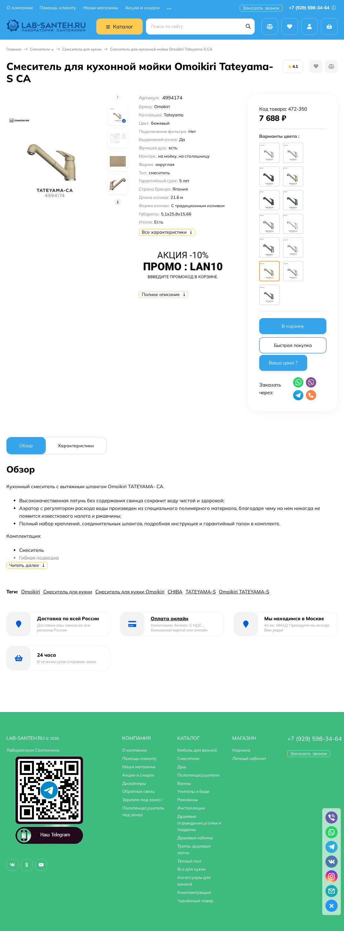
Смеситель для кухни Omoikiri (129, 592)
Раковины (187, 799)
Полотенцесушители (198, 775)
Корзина (241, 750)
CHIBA (175, 592)
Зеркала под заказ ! (142, 799)
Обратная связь (138, 791)
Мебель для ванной (197, 750)
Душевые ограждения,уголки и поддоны (199, 823)
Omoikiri (30, 592)
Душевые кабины (195, 837)
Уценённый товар (195, 900)
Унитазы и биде (193, 791)
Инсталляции (191, 807)
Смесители (40, 49)
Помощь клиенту (58, 8)
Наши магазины (100, 8)
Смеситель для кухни (67, 592)
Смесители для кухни (81, 49)
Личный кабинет (249, 758)
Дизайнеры (134, 783)
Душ (181, 766)
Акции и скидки (142, 8)
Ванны (184, 783)
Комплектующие (194, 892)
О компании (20, 8)
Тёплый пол (189, 861)
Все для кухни (191, 869)
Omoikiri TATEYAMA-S (244, 592)
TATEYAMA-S (201, 592)
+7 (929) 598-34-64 (312, 8)
